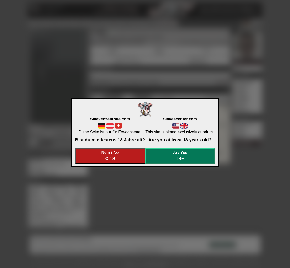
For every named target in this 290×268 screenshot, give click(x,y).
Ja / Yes (180, 155)
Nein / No (110, 155)
